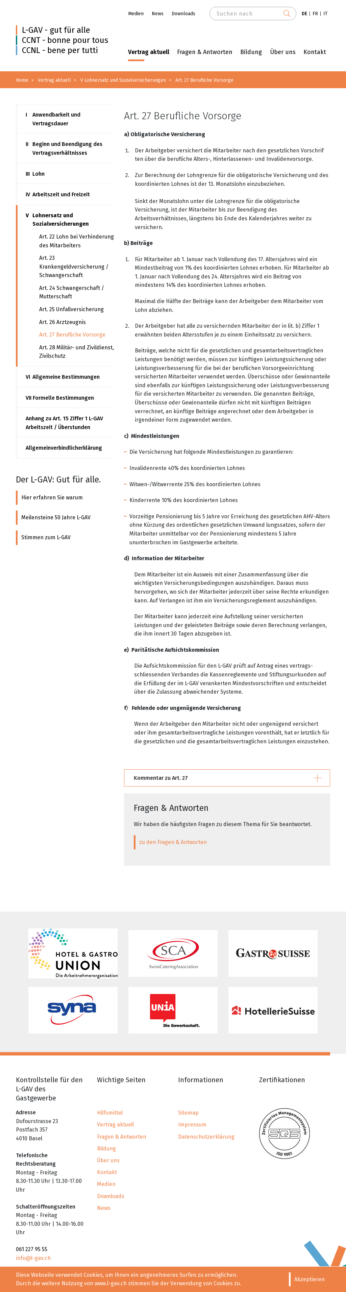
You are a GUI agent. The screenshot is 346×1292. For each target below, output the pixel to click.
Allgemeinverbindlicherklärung (64, 448)
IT (325, 14)
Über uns (283, 52)
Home (22, 80)
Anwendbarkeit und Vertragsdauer (53, 119)
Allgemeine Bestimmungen (63, 377)
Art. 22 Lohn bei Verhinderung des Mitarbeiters (76, 241)
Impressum (192, 1124)
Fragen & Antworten (204, 52)
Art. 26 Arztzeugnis (62, 322)
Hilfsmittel (110, 1113)
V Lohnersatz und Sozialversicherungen (123, 80)
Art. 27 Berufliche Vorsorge (72, 334)
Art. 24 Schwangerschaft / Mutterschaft (71, 292)
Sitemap (188, 1113)
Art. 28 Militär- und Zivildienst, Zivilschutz (76, 351)
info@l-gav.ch (33, 1258)
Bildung (251, 52)
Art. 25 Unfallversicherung (71, 309)
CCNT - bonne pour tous (65, 40)
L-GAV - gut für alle (56, 30)
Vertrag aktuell (148, 52)
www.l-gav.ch (111, 1283)
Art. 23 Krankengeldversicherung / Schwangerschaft (73, 266)
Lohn (35, 174)
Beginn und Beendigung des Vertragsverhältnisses (64, 148)
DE (304, 14)
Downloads (183, 14)
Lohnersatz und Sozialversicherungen (57, 219)
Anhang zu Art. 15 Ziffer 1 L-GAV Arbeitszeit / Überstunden (64, 422)
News (158, 14)
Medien (136, 14)
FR (315, 14)
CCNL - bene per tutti (60, 50)
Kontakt (314, 52)
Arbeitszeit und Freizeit (58, 194)
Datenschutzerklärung (206, 1137)
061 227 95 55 (31, 1249)
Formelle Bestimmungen (60, 398)
